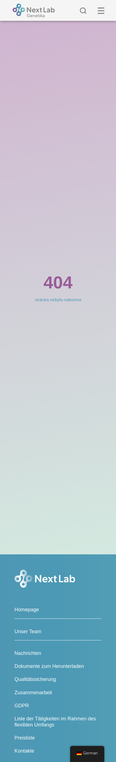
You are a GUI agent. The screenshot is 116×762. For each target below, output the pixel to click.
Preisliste (24, 738)
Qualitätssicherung (35, 679)
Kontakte (24, 751)
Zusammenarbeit (33, 692)
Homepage (26, 609)
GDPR (21, 705)
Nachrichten (27, 653)
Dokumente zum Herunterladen (49, 666)
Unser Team (27, 631)
